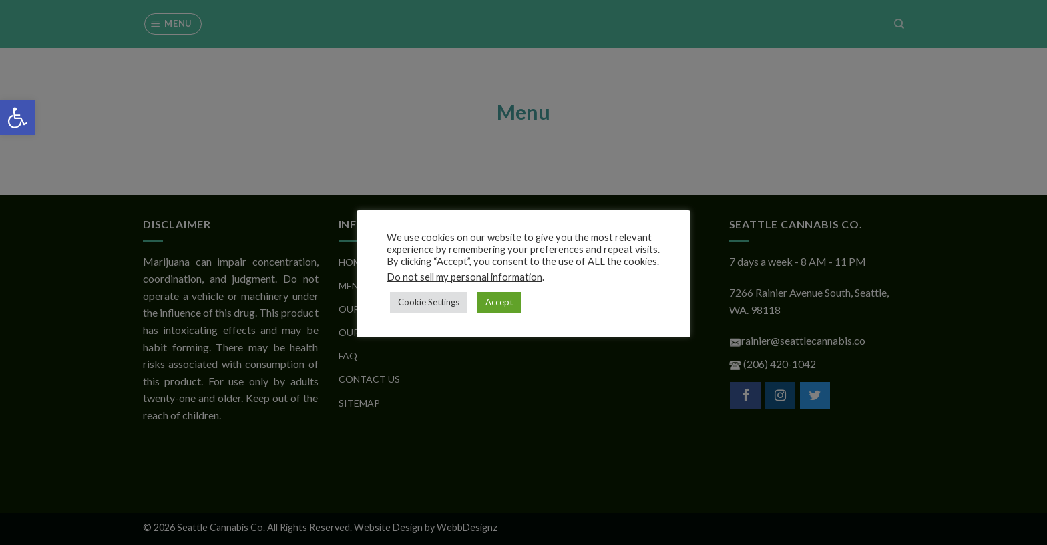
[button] (17, 117)
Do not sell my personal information (464, 277)
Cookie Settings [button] (428, 302)
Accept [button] (499, 302)
